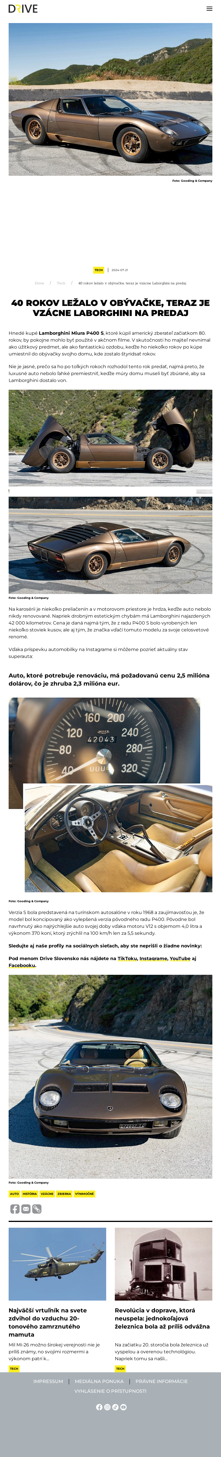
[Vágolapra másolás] (36, 1209)
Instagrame (153, 958)
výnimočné (84, 1194)
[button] (209, 8)
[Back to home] (23, 8)
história (30, 1194)
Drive (39, 283)
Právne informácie (162, 1381)
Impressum (48, 1381)
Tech (99, 270)
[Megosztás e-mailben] (25, 1208)
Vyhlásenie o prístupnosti (110, 1391)
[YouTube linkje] (123, 1406)
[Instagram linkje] (106, 1406)
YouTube (180, 958)
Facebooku (22, 965)
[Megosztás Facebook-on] (14, 1208)
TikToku (127, 958)
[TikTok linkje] (114, 1406)
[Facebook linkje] (98, 1406)
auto (14, 1194)
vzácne (47, 1194)
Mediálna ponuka (99, 1381)
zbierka (64, 1194)
